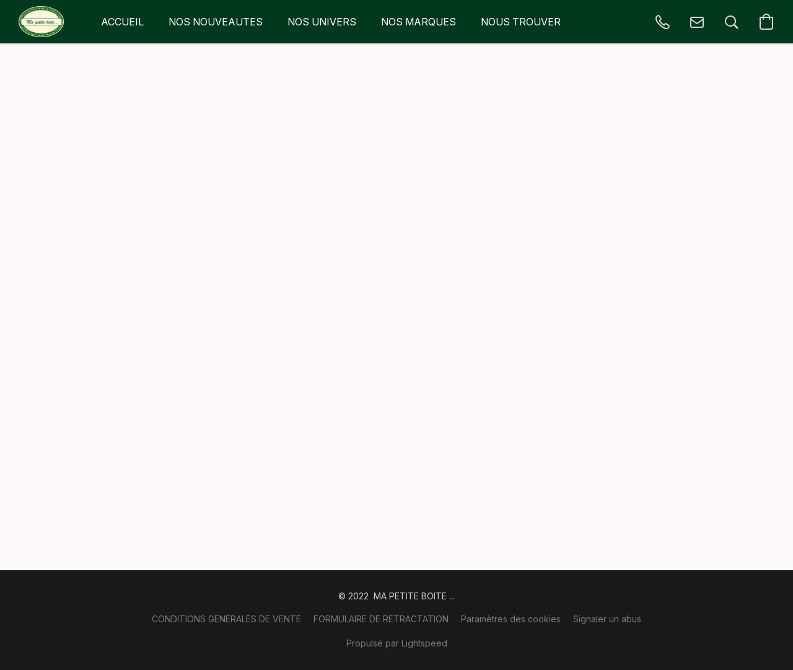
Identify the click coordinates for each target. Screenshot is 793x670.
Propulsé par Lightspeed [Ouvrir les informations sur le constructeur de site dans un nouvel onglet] (396, 643)
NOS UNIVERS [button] (321, 21)
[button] (41, 21)
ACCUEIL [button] (122, 21)
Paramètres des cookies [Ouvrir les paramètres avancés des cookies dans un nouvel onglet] (511, 619)
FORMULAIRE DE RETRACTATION (381, 619)
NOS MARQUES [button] (418, 21)
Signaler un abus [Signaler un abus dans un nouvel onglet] (607, 619)
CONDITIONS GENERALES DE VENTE (226, 619)
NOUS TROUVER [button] (521, 21)
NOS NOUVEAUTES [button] (216, 21)
